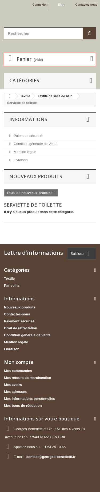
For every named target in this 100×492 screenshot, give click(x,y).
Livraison (20, 160)
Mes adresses (15, 392)
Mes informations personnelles (29, 399)
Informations (28, 119)
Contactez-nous (86, 4)
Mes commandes (18, 371)
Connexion (39, 4)
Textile (9, 279)
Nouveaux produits (35, 176)
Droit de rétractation (20, 328)
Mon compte (19, 362)
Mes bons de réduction (23, 406)
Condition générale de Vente (35, 144)
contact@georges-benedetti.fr (51, 457)
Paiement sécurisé (27, 136)
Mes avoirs (13, 385)
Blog (61, 4)
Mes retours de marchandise (27, 378)
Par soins (12, 286)
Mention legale (24, 152)
